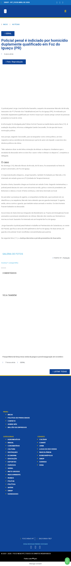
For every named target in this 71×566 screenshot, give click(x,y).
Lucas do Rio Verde (48, 449)
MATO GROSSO (14, 471)
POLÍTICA (11, 484)
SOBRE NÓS (12, 424)
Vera (41, 465)
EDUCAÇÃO (12, 458)
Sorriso (43, 461)
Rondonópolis (46, 455)
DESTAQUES (12, 452)
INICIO (10, 414)
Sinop (41, 458)
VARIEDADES (13, 494)
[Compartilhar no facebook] (1, 267)
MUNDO (11, 478)
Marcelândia (45, 452)
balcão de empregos (17, 427)
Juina (41, 445)
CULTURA (11, 449)
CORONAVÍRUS (14, 445)
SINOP (10, 490)
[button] (7, 33)
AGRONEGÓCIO (14, 439)
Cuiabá (42, 442)
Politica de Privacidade (19, 417)
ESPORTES (12, 461)
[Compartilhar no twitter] (2, 267)
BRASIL (11, 442)
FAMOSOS (12, 465)
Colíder (43, 439)
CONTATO (11, 421)
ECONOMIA (12, 455)
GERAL (10, 468)
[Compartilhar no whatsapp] (4, 267)
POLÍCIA (11, 481)
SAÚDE (10, 487)
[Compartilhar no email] (5, 267)
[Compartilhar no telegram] (3, 267)
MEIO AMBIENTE (14, 474)
